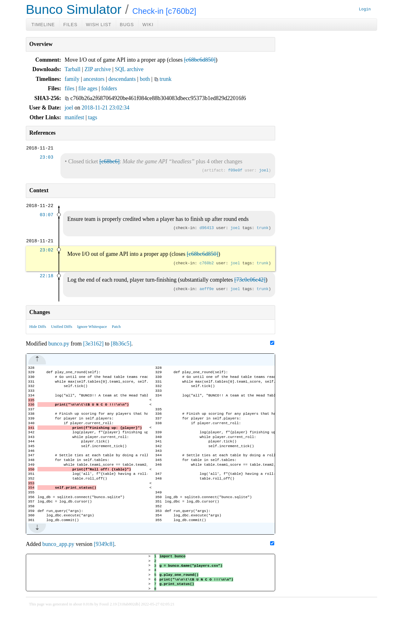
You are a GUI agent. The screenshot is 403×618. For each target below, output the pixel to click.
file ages (87, 88)
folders (109, 88)
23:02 (46, 250)
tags (92, 117)
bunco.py (59, 343)
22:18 (46, 276)
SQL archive (129, 69)
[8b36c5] (121, 343)
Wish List (98, 24)
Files (70, 24)
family (72, 79)
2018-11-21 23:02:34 (105, 107)
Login (365, 9)
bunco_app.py (58, 545)
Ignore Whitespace (92, 326)
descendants (122, 79)
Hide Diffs (37, 326)
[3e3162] (93, 343)
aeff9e (207, 289)
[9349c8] (104, 545)
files (69, 88)
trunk (166, 79)
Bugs (127, 24)
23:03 (46, 157)
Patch (116, 326)
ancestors (94, 79)
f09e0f (235, 170)
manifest (74, 117)
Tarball (73, 69)
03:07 (46, 215)
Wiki (147, 24)
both (145, 79)
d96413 (207, 228)
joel (69, 107)
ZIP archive (97, 69)
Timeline (43, 24)
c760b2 (207, 263)
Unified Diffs (61, 326)
